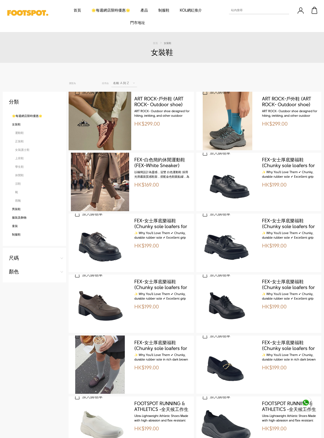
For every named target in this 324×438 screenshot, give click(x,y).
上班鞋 (19, 195)
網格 (81, 83)
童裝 (15, 262)
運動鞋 (19, 169)
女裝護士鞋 (22, 186)
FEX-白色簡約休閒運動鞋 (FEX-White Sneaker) (159, 163)
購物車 (315, 10)
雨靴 (18, 237)
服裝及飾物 (19, 254)
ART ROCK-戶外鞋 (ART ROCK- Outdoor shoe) (158, 102)
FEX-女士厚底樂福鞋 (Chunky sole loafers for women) (288, 163)
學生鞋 (19, 203)
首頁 (155, 43)
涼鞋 (18, 220)
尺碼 (14, 101)
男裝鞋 (16, 245)
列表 (90, 83)
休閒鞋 (19, 211)
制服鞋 (16, 271)
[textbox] (255, 10)
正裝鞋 (19, 178)
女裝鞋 (16, 161)
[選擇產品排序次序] (124, 83)
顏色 (14, 115)
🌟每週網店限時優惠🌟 (27, 152)
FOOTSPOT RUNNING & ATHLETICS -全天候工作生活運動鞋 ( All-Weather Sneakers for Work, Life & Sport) (161, 407)
